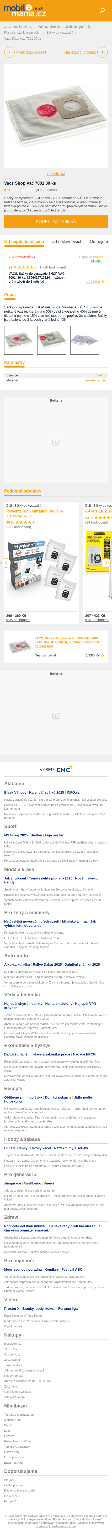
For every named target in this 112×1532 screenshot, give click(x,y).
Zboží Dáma (12, 1359)
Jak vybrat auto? (14, 1397)
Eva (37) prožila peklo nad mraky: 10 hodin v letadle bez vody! (44, 1165)
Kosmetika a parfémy (17, 1441)
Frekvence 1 (12, 1496)
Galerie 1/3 (56, 174)
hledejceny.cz (13, 1343)
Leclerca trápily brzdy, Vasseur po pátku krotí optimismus (40, 971)
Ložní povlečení (14, 1457)
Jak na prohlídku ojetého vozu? (24, 1370)
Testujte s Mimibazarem (19, 1414)
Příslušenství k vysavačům (22, 32)
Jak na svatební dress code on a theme (29, 1190)
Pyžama (9, 1435)
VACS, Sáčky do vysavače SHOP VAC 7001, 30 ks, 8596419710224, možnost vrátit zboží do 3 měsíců (37, 277)
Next (106, 563)
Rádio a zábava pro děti (19, 1490)
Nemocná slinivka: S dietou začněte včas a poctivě (36, 1252)
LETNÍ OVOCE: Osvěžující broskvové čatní (32, 938)
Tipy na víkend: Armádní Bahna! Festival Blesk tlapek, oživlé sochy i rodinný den (55, 1155)
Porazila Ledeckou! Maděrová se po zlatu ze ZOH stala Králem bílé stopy (51, 860)
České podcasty (14, 1485)
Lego (7, 1430)
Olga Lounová (13, 1326)
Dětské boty (11, 1451)
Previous (6, 563)
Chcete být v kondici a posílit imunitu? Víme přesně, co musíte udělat (48, 1237)
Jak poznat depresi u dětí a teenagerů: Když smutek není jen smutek (48, 1281)
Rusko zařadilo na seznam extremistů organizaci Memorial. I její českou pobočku (56, 799)
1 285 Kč (93, 282)
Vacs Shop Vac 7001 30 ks (30, 183)
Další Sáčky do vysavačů (23, 506)
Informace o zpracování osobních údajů (50, 1522)
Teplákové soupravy (17, 1446)
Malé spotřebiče (49, 27)
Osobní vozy (12, 1354)
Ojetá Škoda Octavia (17, 1391)
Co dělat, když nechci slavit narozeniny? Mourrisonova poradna (44, 1276)
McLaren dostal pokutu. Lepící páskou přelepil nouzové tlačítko (44, 977)
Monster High (12, 1419)
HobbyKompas (13, 1375)
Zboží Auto (11, 1386)
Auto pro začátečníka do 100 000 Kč (27, 1381)
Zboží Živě (11, 1349)
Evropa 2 (10, 1501)
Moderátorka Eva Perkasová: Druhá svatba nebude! (37, 1321)
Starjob (8, 1480)
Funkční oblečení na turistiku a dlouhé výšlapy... (34, 932)
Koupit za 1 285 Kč (56, 221)
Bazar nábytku (13, 1462)
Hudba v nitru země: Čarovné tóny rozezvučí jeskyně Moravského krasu (50, 1160)
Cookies (83, 1522)
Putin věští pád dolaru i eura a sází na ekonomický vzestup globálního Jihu (52, 1061)
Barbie (8, 1425)
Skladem (97, 261)
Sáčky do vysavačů (59, 32)
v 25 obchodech (18, 620)
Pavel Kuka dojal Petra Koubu (23, 1315)
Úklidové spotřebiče (78, 27)
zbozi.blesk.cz (13, 1365)
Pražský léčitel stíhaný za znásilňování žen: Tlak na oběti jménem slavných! (52, 894)
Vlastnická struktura (63, 1526)
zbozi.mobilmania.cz (18, 27)
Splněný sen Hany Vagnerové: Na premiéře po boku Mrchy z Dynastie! (49, 889)
